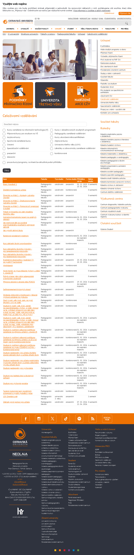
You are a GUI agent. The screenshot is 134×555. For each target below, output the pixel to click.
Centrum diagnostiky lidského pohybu (115, 204)
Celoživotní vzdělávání (97, 34)
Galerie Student (106, 229)
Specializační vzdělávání (18, 148)
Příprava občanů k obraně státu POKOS (19, 282)
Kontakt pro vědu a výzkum (105, 440)
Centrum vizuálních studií (110, 211)
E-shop (97, 455)
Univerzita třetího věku (109, 103)
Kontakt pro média (102, 474)
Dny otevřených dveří (109, 67)
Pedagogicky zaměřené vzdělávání (70, 134)
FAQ (70, 503)
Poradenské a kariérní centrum (112, 70)
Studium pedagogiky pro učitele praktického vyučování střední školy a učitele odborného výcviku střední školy (21, 363)
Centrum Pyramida (48, 529)
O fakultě (26, 29)
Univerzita (12, 29)
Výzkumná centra (111, 198)
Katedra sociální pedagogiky (111, 172)
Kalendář (98, 487)
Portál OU (71, 464)
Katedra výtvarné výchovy (110, 189)
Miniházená (8, 265)
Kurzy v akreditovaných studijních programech (75, 130)
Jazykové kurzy (13, 137)
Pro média (124, 29)
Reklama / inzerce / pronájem (105, 465)
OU (4, 34)
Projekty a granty (101, 435)
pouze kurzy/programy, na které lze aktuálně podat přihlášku (34, 162)
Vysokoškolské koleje (49, 531)
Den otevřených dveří (75, 451)
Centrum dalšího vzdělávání (111, 192)
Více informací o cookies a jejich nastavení (91, 11)
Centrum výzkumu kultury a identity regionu (114, 216)
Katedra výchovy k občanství (111, 185)
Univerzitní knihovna (49, 521)
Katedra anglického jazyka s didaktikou (111, 135)
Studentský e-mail (74, 466)
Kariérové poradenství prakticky (16, 236)
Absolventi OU (106, 96)
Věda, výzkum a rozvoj (92, 29)
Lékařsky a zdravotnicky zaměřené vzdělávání (75, 148)
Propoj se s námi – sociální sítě (112, 109)
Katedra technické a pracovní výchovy (115, 182)
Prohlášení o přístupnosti (104, 452)
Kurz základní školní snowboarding (17, 243)
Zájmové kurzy (61, 141)
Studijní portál (110, 18)
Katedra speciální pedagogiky (112, 175)
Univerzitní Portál (124, 18)
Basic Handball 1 (10, 184)
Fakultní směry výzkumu (103, 433)
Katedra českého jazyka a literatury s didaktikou (114, 141)
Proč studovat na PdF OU (110, 60)
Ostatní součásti (110, 223)
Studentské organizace (76, 487)
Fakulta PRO (111, 29)
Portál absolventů (74, 497)
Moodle (94, 18)
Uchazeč (60, 29)
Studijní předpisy (74, 484)
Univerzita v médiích (102, 482)
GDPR (97, 449)
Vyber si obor (73, 435)
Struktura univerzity (29, 34)
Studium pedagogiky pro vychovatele (18, 368)
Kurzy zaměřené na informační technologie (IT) (27, 130)
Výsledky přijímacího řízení (111, 56)
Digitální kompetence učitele (14, 190)
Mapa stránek (73, 18)
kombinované (61, 153)
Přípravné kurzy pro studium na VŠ (22, 134)
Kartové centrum (47, 539)
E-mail (101, 18)
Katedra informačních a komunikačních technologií (112, 149)
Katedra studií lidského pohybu (112, 178)
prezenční (11, 153)
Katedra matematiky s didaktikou (113, 154)
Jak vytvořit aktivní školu (13, 230)
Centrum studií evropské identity (53, 508)
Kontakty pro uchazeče (109, 113)
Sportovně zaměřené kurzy (19, 141)
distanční (11, 157)
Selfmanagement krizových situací (17, 289)
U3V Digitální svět (10, 396)
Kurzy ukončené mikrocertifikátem (69, 137)
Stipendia (104, 80)
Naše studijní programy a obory (113, 49)
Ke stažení (98, 485)
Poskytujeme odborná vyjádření (106, 479)
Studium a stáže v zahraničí (78, 474)
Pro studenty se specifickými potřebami (111, 91)
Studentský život (107, 87)
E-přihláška (105, 46)
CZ (36, 18)
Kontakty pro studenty (76, 490)
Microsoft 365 (85, 18)
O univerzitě (13, 34)
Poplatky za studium (108, 84)
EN (39, 18)
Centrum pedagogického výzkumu (114, 208)
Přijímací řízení (106, 53)
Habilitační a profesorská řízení (106, 438)
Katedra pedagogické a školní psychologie (112, 162)
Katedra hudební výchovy (110, 145)
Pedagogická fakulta (66, 34)
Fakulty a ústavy (48, 34)
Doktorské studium (108, 63)
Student (72, 29)
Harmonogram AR (75, 471)
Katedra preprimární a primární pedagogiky (113, 167)
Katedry (105, 128)
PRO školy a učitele (102, 457)
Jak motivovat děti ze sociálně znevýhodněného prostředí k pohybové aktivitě (19, 225)
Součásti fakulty (43, 29)
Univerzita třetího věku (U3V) (67, 145)
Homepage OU (47, 432)
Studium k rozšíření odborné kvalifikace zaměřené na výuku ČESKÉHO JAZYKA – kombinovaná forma (19, 347)
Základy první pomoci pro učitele (16, 402)
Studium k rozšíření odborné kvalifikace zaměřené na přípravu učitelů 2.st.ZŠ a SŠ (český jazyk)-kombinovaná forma (20, 340)
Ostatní (10, 145)
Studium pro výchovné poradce (15, 383)
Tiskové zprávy (100, 477)
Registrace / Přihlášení (76, 500)
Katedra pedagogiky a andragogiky (114, 157)
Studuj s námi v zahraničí (110, 73)
